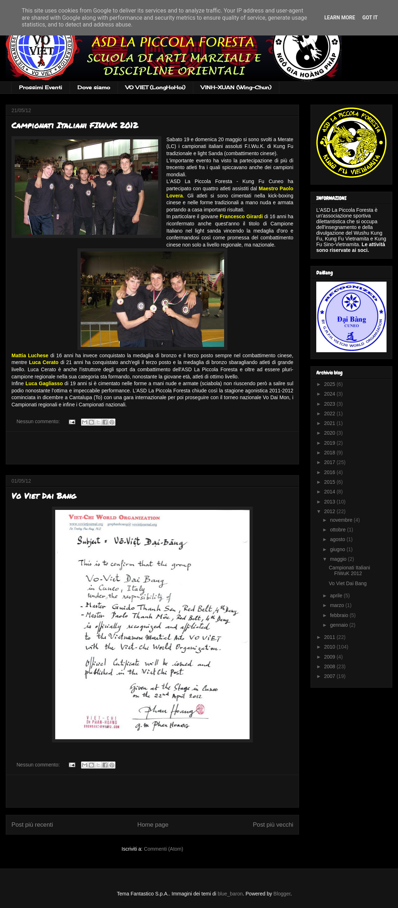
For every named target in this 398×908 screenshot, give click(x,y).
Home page (153, 824)
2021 (330, 423)
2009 (330, 657)
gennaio (339, 625)
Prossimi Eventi (40, 87)
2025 (330, 384)
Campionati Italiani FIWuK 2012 (74, 125)
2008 (330, 666)
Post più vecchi (273, 824)
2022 (330, 413)
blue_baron (230, 894)
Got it (370, 17)
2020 (330, 433)
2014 (330, 491)
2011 (330, 637)
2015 (330, 482)
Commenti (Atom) (163, 849)
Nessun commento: (38, 421)
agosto (338, 539)
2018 (330, 452)
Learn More (339, 17)
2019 (330, 443)
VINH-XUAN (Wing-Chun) (236, 87)
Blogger (282, 894)
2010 (330, 647)
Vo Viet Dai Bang (43, 495)
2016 (330, 472)
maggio (339, 559)
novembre (342, 520)
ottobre (338, 529)
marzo (337, 605)
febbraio (339, 615)
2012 (330, 511)
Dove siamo (93, 87)
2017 (330, 462)
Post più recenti (32, 824)
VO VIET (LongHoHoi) (155, 87)
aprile (336, 595)
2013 (330, 502)
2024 (330, 394)
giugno (338, 549)
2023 (330, 404)
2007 (330, 676)
